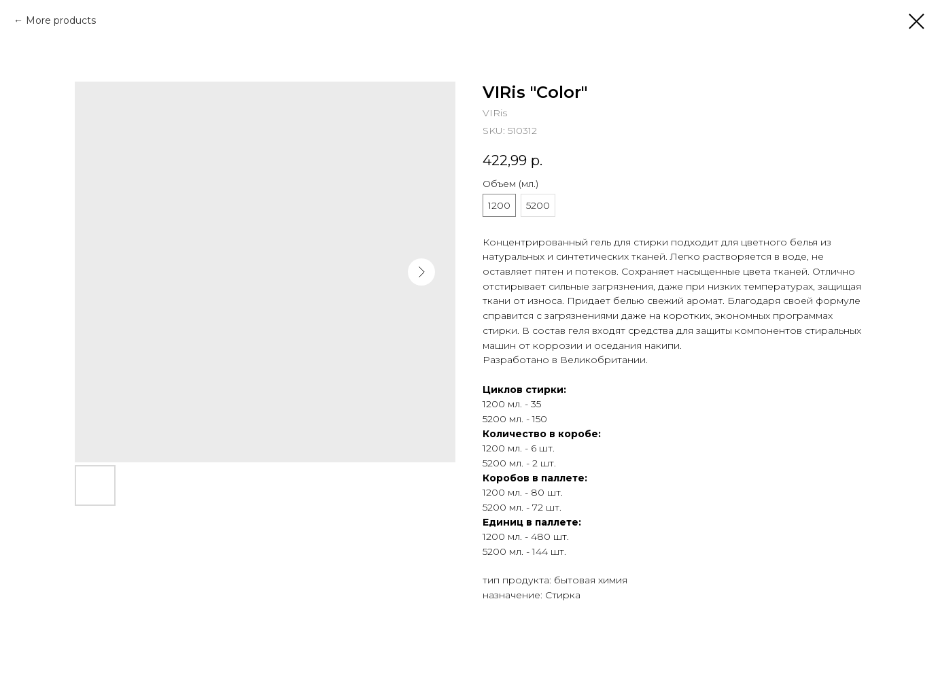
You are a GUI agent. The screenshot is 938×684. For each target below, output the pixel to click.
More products (61, 20)
